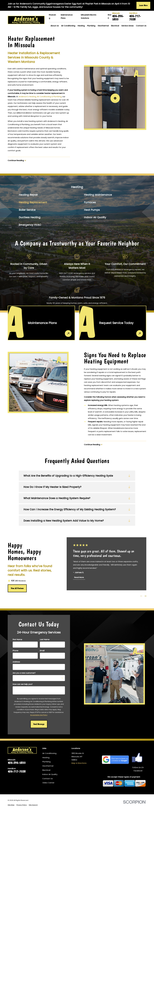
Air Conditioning (49, 753)
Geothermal (47, 766)
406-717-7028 (135, 18)
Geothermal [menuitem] (103, 25)
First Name (17, 639)
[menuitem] (44, 195)
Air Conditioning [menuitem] (68, 25)
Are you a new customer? (24, 673)
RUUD (109, 16)
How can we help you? (22, 684)
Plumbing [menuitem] (91, 25)
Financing (52, 16)
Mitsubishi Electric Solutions (88, 16)
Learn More (143, 5)
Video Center (48, 782)
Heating (45, 757)
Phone (15, 651)
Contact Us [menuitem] (141, 25)
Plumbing (46, 761)
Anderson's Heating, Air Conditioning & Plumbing (40, 96)
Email (42, 651)
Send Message (38, 724)
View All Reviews (17, 588)
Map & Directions (79, 763)
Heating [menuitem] (81, 25)
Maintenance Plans (67, 16)
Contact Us (47, 778)
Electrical (46, 770)
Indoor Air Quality (49, 774)
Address (16, 662)
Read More (79, 577)
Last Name (44, 639)
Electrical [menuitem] (115, 25)
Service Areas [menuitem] (127, 25)
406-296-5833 (118, 18)
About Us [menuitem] (55, 25)
